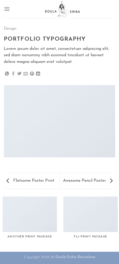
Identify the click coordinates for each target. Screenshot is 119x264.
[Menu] (7, 9)
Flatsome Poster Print (30, 181)
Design (10, 29)
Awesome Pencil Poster (88, 181)
